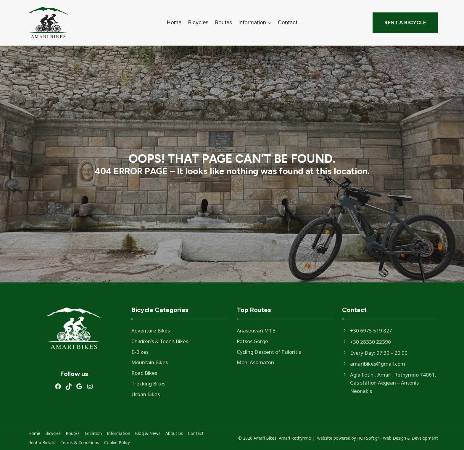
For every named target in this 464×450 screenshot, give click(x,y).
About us (174, 433)
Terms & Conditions (80, 442)
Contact (287, 22)
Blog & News (147, 433)
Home (174, 22)
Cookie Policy (117, 442)
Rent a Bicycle (405, 22)
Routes (223, 22)
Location (93, 433)
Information (118, 433)
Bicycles (198, 22)
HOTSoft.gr (368, 438)
